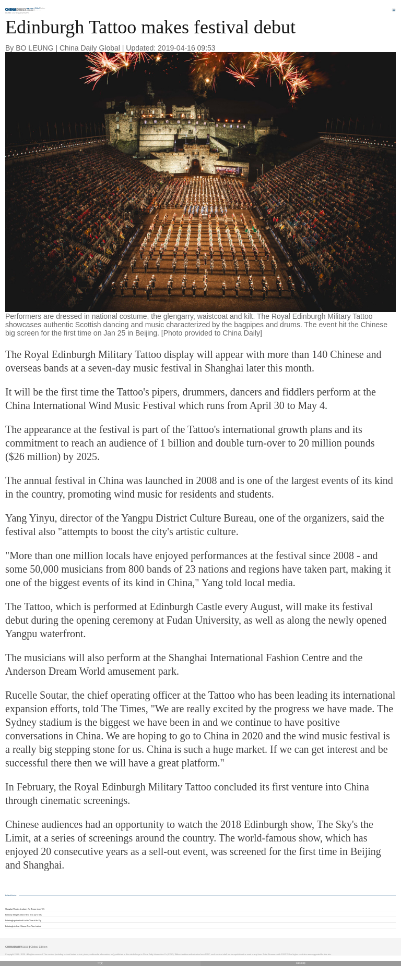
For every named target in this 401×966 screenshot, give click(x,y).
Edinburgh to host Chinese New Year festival (23, 926)
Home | (9, 12)
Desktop (300, 963)
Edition (40, 8)
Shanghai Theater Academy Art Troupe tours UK (24, 909)
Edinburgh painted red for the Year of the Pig (23, 921)
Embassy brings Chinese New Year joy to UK (23, 915)
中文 (100, 963)
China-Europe (21, 12)
